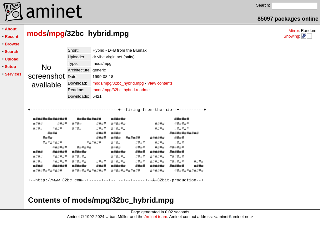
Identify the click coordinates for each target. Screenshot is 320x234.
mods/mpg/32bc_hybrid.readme (121, 89)
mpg (57, 33)
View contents (160, 83)
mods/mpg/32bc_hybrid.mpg (118, 83)
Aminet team (155, 231)
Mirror (293, 30)
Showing (291, 36)
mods (37, 33)
